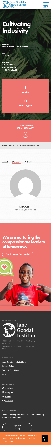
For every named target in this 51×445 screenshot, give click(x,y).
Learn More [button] (8, 441)
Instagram (7, 392)
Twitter (6, 396)
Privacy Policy (8, 366)
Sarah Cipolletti (25, 128)
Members (16, 162)
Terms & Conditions (10, 370)
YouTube (7, 400)
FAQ (4, 374)
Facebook (8, 388)
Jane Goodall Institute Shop (14, 362)
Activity (28, 162)
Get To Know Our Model (18, 254)
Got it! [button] (44, 438)
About (5, 162)
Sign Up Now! (17, 427)
